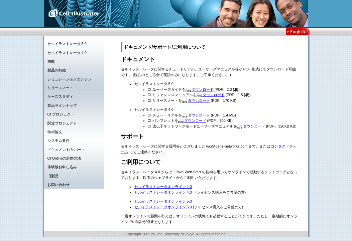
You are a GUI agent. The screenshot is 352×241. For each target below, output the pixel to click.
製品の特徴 (56, 70)
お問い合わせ (58, 185)
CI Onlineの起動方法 (64, 158)
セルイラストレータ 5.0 (67, 44)
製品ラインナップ (62, 105)
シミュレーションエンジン (69, 79)
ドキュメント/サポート (66, 150)
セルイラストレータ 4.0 (67, 53)
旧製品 (52, 176)
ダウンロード (203, 89)
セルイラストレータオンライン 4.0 (163, 187)
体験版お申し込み (62, 167)
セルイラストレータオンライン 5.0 (163, 201)
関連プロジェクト (62, 123)
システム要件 (58, 141)
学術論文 (54, 132)
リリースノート (60, 88)
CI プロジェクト (60, 114)
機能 (51, 61)
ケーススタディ (60, 96)
